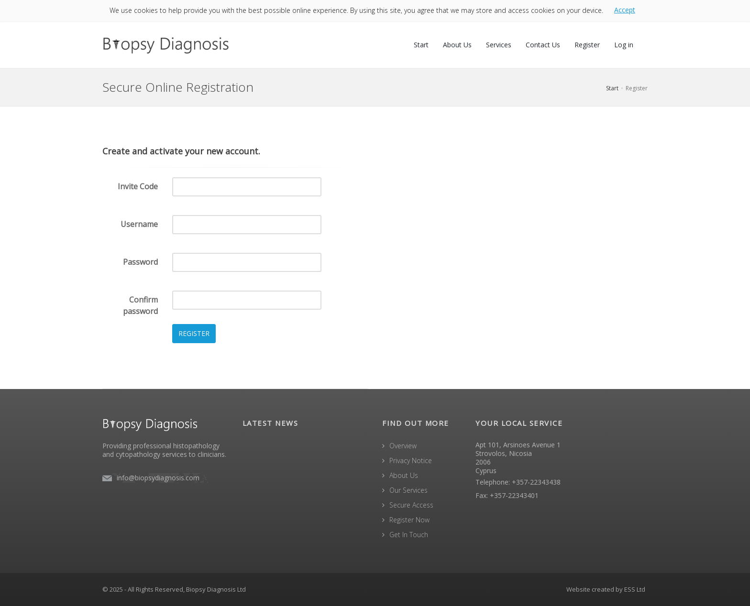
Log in (623, 44)
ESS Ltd (634, 589)
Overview (403, 445)
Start (421, 44)
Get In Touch (408, 534)
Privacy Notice (410, 460)
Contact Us (543, 44)
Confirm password (140, 305)
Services (498, 44)
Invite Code (138, 186)
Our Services (408, 490)
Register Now (409, 519)
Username (139, 224)
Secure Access (411, 504)
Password (140, 262)
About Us (457, 44)
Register (587, 44)
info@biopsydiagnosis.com (158, 477)
